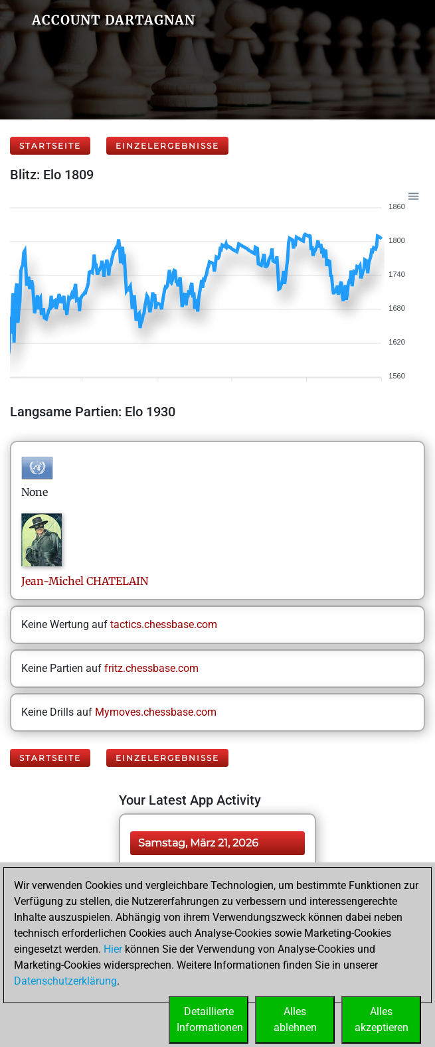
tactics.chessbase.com (163, 624)
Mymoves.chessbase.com (156, 712)
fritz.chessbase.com (151, 668)
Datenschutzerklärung (65, 981)
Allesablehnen (295, 1019)
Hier (113, 949)
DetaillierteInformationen (210, 1019)
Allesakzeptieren (381, 1019)
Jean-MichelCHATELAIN (84, 581)
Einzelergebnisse (167, 146)
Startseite (50, 146)
